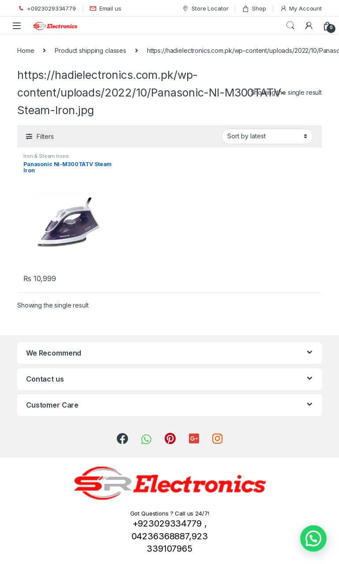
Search (290, 25)
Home (25, 50)
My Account (301, 8)
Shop (254, 8)
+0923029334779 (46, 8)
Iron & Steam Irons (45, 156)
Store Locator (205, 8)
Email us (105, 8)
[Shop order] (267, 136)
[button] (313, 538)
